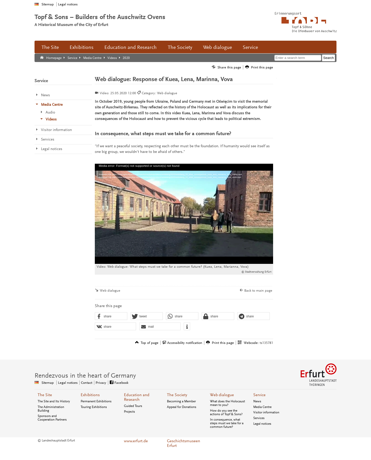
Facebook (121, 383)
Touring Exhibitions (94, 407)
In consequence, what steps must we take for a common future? (226, 423)
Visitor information (266, 412)
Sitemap (47, 4)
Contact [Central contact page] (86, 383)
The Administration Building (51, 408)
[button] (111, 316)
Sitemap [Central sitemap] (47, 383)
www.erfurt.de (136, 441)
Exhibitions (82, 47)
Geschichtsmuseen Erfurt (183, 443)
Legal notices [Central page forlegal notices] (68, 383)
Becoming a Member (181, 401)
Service (250, 47)
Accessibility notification (184, 343)
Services (259, 418)
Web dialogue (217, 47)
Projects (129, 411)
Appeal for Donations (181, 407)
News (257, 401)
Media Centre (262, 407)
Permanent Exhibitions (96, 401)
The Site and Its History (54, 401)
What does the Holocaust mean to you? (227, 403)
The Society (180, 47)
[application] (184, 214)
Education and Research (130, 47)
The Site (50, 47)
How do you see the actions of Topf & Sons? (226, 412)
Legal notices (68, 4)
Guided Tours (133, 406)
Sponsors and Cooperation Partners (52, 417)
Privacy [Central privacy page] (101, 383)
